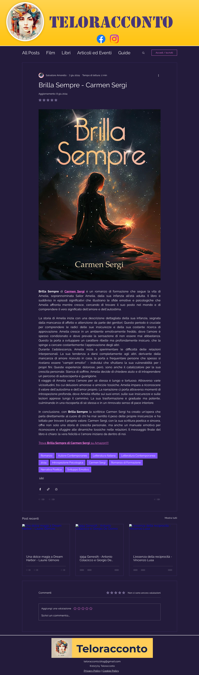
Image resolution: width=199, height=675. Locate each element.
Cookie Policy (111, 670)
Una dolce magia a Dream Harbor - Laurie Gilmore (44, 558)
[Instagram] (114, 39)
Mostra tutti (171, 518)
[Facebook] (101, 39)
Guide (124, 52)
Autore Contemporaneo (72, 455)
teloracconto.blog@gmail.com (102, 661)
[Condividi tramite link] (48, 489)
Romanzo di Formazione (126, 462)
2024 (43, 462)
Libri (66, 52)
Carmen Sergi (97, 462)
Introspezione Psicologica (67, 462)
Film (50, 52)
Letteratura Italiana (104, 455)
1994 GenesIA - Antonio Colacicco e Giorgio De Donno (96, 558)
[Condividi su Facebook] (40, 489)
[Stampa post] (56, 489)
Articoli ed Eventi (94, 52)
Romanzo (46, 455)
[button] (143, 52)
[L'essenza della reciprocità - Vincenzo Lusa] (153, 537)
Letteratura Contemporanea (138, 455)
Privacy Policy (92, 670)
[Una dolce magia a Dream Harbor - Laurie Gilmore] (46, 537)
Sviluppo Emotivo (78, 469)
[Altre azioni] (159, 75)
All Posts (31, 52)
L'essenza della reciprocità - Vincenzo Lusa (152, 558)
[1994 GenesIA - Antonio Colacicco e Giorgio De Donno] (99, 537)
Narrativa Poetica (51, 469)
